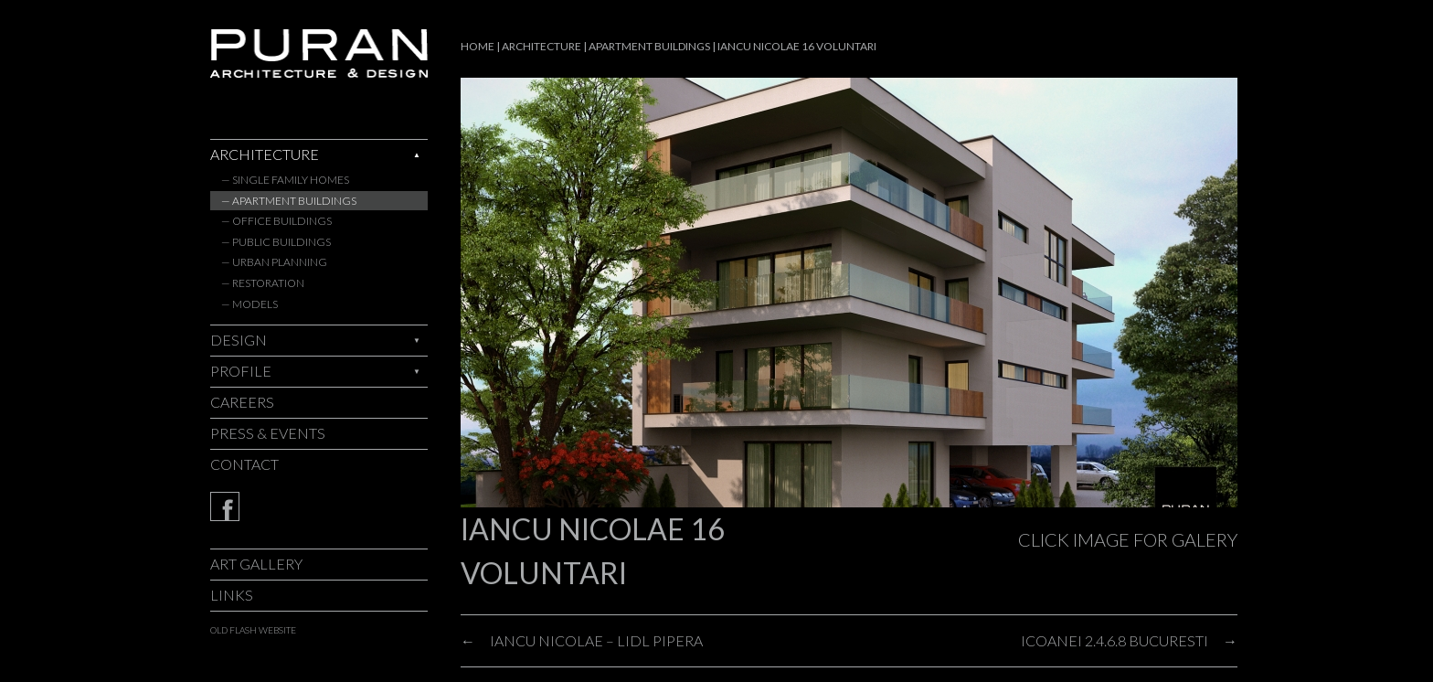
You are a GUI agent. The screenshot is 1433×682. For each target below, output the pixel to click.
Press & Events (267, 433)
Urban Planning (279, 262)
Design (238, 339)
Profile (240, 370)
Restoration (268, 283)
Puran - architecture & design (319, 53)
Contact (244, 464)
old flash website (253, 629)
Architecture (264, 154)
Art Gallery (256, 563)
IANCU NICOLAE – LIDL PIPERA (596, 640)
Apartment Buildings (294, 201)
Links (231, 594)
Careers (242, 401)
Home (477, 46)
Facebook (319, 506)
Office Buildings (282, 221)
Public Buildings (281, 242)
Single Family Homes (290, 179)
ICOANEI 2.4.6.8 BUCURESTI (1114, 640)
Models (255, 304)
